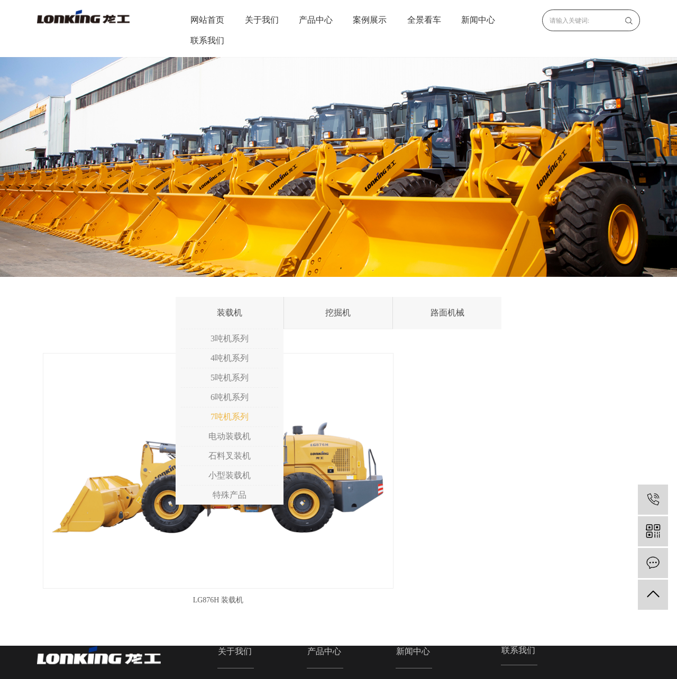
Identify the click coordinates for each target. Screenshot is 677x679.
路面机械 (447, 312)
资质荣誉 (233, 601)
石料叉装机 (229, 455)
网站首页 (207, 19)
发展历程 (233, 616)
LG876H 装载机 (131, 484)
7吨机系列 (230, 416)
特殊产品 (229, 494)
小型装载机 (229, 475)
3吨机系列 (230, 338)
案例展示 (370, 19)
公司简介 (233, 571)
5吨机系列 (230, 377)
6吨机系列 (230, 397)
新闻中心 (478, 19)
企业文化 (233, 586)
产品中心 (316, 19)
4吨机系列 (230, 358)
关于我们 (262, 19)
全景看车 (424, 19)
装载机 (229, 312)
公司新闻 (411, 571)
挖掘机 (338, 312)
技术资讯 (411, 601)
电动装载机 (229, 436)
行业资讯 (411, 586)
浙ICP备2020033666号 (281, 664)
